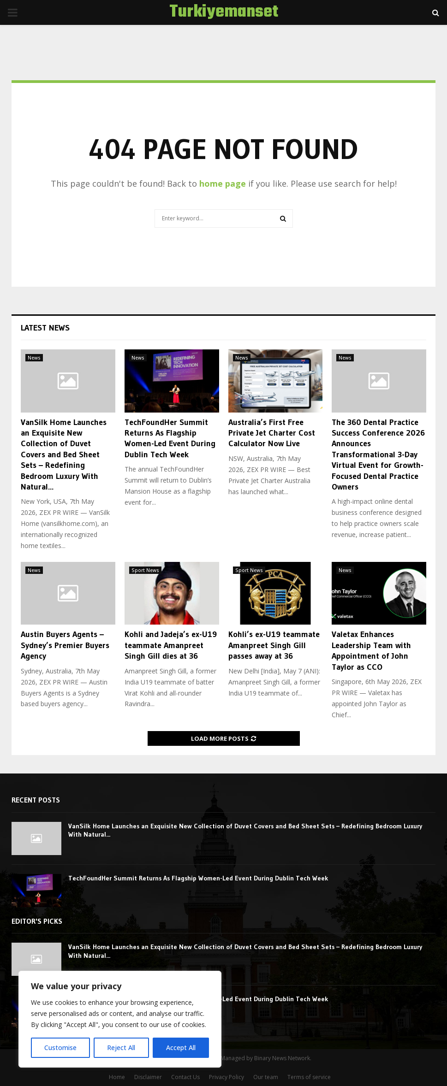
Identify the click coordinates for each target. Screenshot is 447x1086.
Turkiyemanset (223, 12)
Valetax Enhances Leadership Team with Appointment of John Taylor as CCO (371, 650)
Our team (265, 1077)
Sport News (145, 570)
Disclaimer (148, 1077)
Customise (60, 1047)
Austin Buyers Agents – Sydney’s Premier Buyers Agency (65, 645)
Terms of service (309, 1077)
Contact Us (185, 1077)
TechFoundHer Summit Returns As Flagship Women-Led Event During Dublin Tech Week (170, 438)
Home (117, 1077)
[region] (119, 1019)
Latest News (45, 328)
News (34, 357)
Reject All (121, 1047)
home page (222, 183)
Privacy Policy (226, 1077)
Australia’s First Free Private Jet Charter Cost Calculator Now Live (271, 433)
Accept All (181, 1047)
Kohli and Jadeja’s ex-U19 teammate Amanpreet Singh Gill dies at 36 (171, 645)
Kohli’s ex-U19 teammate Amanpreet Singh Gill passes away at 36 (274, 645)
